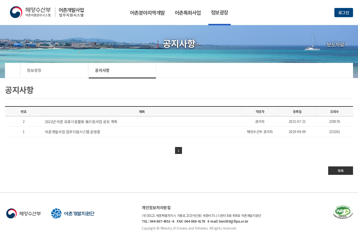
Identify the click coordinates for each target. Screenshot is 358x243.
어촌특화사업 (188, 12)
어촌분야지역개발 (147, 12)
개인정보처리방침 (156, 207)
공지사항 (102, 70)
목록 (341, 170)
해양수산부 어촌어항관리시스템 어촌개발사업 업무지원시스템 (50, 12)
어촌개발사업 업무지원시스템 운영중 (72, 131)
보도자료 (335, 44)
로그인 (343, 12)
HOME (12, 70)
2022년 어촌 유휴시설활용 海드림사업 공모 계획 (81, 121)
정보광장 (219, 12)
